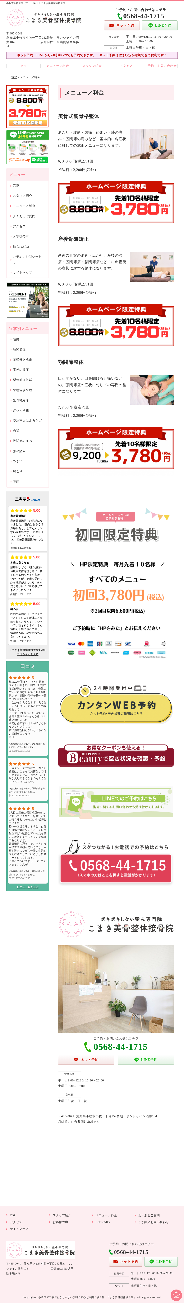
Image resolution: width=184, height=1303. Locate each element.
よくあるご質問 (24, 216)
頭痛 (16, 339)
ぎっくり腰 (21, 410)
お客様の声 (21, 236)
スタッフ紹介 (92, 65)
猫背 (16, 430)
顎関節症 (19, 349)
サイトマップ (22, 272)
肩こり (17, 471)
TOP (23, 65)
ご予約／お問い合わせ (160, 65)
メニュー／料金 (57, 65)
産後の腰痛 (21, 369)
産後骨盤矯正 (22, 359)
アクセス (126, 65)
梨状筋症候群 (22, 380)
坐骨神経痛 (21, 400)
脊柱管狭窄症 (22, 390)
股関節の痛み (22, 441)
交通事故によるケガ (27, 420)
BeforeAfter (21, 246)
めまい (17, 461)
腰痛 (16, 481)
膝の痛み (19, 451)
